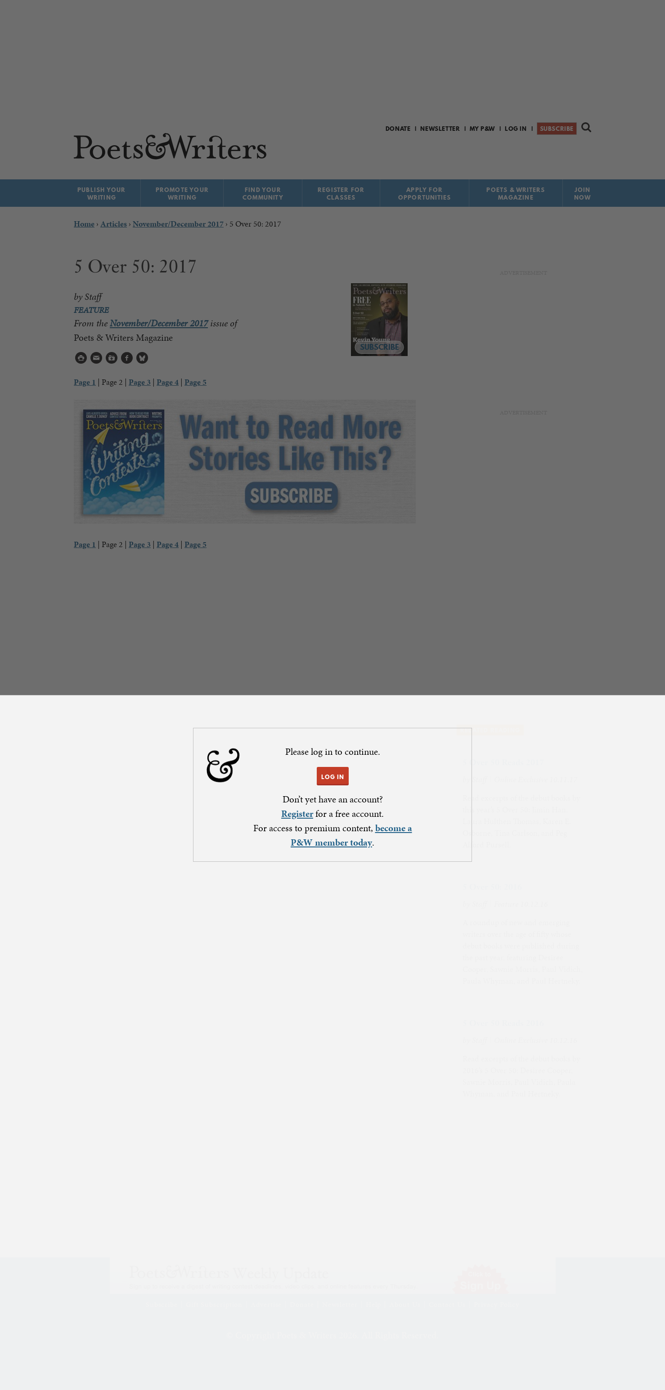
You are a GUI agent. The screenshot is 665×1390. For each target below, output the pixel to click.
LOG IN (332, 777)
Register (297, 813)
